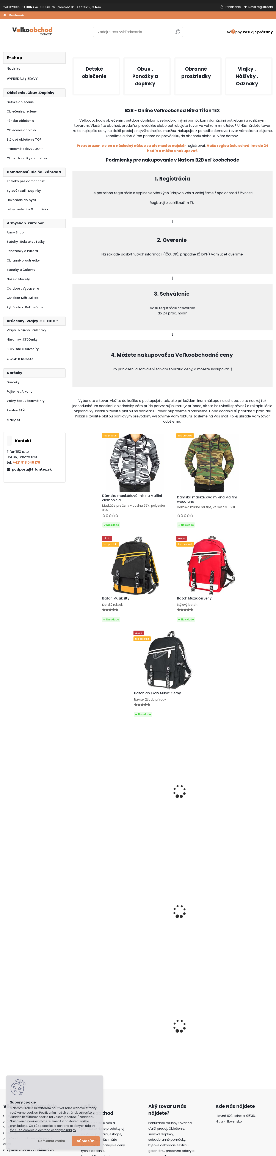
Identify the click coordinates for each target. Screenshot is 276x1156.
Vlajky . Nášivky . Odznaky (26, 330)
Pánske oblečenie (20, 121)
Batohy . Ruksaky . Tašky (26, 241)
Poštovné (16, 15)
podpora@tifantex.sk (32, 469)
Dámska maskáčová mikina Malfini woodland (144, 500)
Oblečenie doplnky (21, 130)
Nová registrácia (260, 7)
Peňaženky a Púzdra (22, 251)
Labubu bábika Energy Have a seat (144, 715)
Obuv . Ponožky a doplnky (27, 158)
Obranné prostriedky (23, 260)
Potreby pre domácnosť (25, 181)
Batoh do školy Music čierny (195, 949)
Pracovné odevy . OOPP (25, 149)
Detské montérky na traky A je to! (92, 947)
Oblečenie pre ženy (22, 111)
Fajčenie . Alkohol (20, 391)
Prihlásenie (233, 7)
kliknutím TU (184, 202)
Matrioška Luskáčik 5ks (145, 835)
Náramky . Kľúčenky (22, 339)
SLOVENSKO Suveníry (23, 349)
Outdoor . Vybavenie (23, 288)
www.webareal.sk (155, 1152)
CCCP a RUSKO (20, 358)
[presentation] (74, 932)
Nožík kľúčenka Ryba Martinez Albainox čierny (95, 715)
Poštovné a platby (20, 1029)
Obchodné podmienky (24, 1040)
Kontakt (12, 1046)
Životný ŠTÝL (16, 410)
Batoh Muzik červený (244, 500)
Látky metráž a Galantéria (27, 209)
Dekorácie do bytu (21, 200)
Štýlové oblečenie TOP (24, 139)
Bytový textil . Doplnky (24, 191)
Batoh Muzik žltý (241, 948)
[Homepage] (4, 15)
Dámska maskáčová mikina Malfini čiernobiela (143, 948)
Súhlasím (85, 1141)
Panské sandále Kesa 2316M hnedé (195, 717)
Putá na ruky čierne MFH (247, 712)
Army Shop (15, 232)
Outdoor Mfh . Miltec (23, 298)
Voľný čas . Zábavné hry (25, 401)
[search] (177, 33)
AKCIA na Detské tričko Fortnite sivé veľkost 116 (247, 837)
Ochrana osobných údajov (27, 1034)
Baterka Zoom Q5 (90, 835)
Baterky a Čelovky (21, 270)
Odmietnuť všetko (51, 1141)
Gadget (13, 420)
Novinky (13, 68)
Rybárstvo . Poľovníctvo (25, 307)
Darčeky (13, 382)
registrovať (196, 145)
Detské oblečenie (20, 102)
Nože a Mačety (18, 279)
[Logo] (33, 32)
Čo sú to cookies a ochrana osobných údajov (43, 1130)
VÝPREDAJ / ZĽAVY (22, 78)
